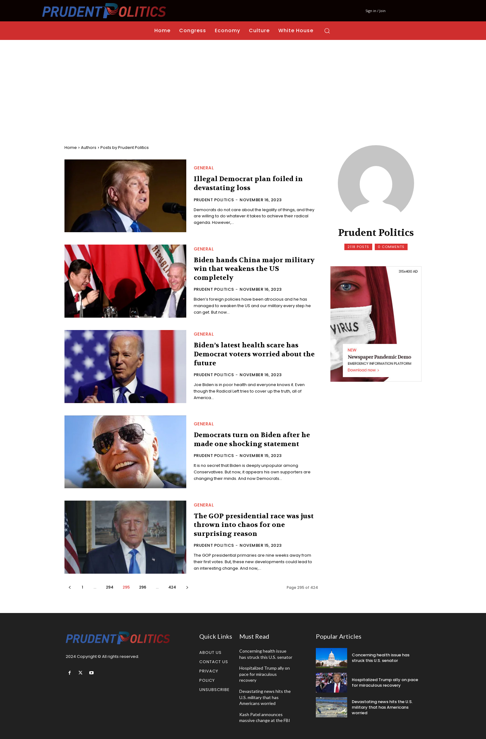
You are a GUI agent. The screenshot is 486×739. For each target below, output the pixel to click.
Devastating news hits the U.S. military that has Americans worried (265, 697)
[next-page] (187, 587)
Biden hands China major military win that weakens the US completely (254, 269)
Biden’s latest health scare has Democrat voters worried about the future (254, 354)
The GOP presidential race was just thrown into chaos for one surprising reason (254, 525)
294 (109, 587)
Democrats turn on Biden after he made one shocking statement (252, 439)
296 (142, 587)
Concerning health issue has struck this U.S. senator (380, 657)
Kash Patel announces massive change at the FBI (264, 717)
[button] (327, 30)
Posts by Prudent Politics (124, 147)
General (204, 168)
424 (172, 587)
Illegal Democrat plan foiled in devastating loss (248, 183)
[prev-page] (69, 587)
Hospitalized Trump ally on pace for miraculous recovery (264, 674)
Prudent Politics (214, 200)
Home (70, 147)
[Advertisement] (243, 86)
